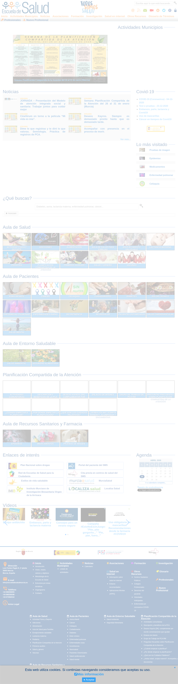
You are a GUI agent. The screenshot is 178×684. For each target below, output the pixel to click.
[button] (175, 667)
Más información (89, 674)
